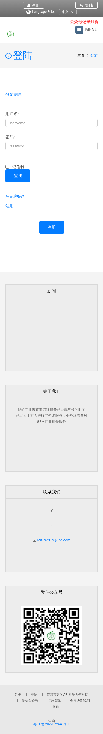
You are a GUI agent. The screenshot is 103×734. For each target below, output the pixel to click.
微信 (55, 707)
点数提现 (54, 701)
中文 (68, 12)
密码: (10, 137)
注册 (33, 5)
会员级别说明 (80, 701)
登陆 (86, 5)
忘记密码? (14, 196)
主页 (81, 55)
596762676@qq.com (53, 540)
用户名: (12, 114)
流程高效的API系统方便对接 (67, 695)
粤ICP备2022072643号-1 (51, 724)
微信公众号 (30, 701)
